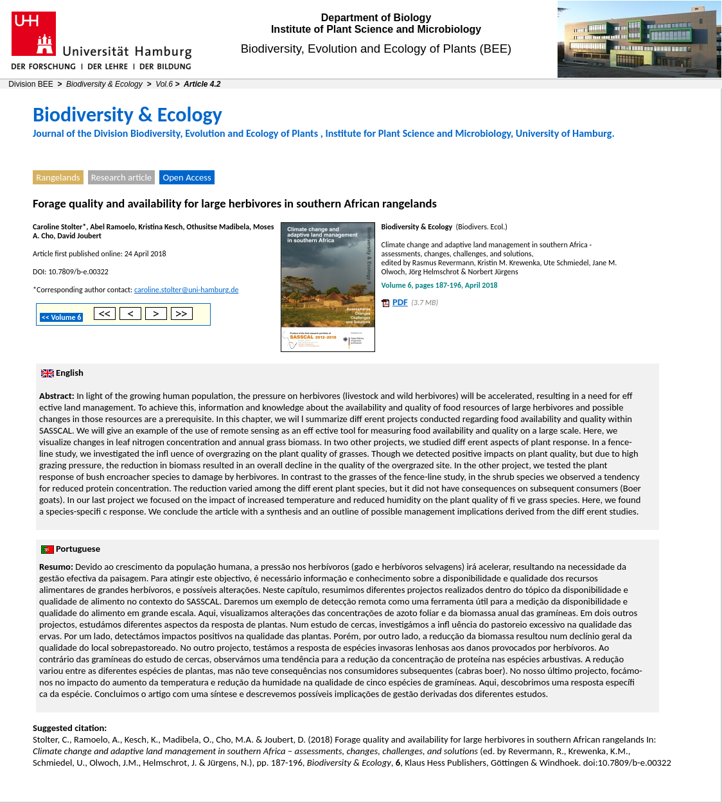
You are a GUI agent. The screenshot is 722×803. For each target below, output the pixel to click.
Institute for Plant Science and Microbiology (418, 133)
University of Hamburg (564, 133)
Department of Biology (376, 17)
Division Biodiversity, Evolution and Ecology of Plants (206, 133)
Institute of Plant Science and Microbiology (376, 29)
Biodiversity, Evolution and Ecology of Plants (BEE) (376, 48)
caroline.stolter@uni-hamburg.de (186, 289)
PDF (400, 302)
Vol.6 (164, 84)
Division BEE (30, 84)
